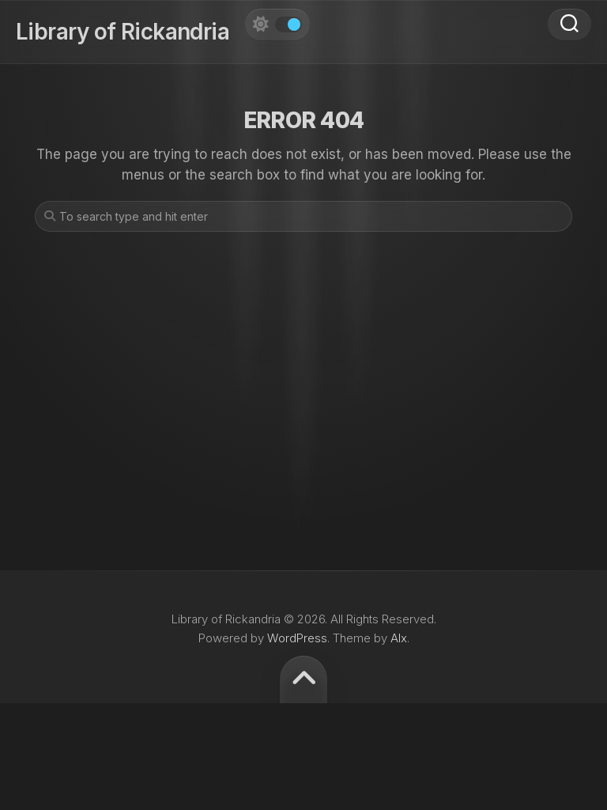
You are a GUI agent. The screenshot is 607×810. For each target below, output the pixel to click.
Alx (398, 637)
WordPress (297, 637)
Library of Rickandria (122, 31)
